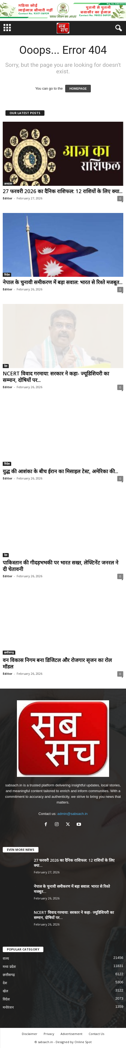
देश (5, 366)
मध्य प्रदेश (9, 967)
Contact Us (96, 1034)
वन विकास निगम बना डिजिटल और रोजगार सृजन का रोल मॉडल (57, 663)
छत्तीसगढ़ (9, 652)
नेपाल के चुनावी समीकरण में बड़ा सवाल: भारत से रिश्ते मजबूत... (62, 282)
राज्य (6, 958)
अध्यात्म (8, 184)
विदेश (7, 275)
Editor (7, 198)
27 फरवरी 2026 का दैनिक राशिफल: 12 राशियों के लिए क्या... (62, 191)
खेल (5, 991)
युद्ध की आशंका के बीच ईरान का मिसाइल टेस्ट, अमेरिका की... (60, 471)
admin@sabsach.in (72, 814)
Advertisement (71, 1034)
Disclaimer (29, 1034)
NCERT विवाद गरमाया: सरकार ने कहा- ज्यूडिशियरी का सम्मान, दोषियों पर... (56, 377)
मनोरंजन (8, 1007)
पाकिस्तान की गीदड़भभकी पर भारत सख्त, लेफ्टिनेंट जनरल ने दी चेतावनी (60, 566)
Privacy (49, 1034)
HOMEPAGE (77, 88)
